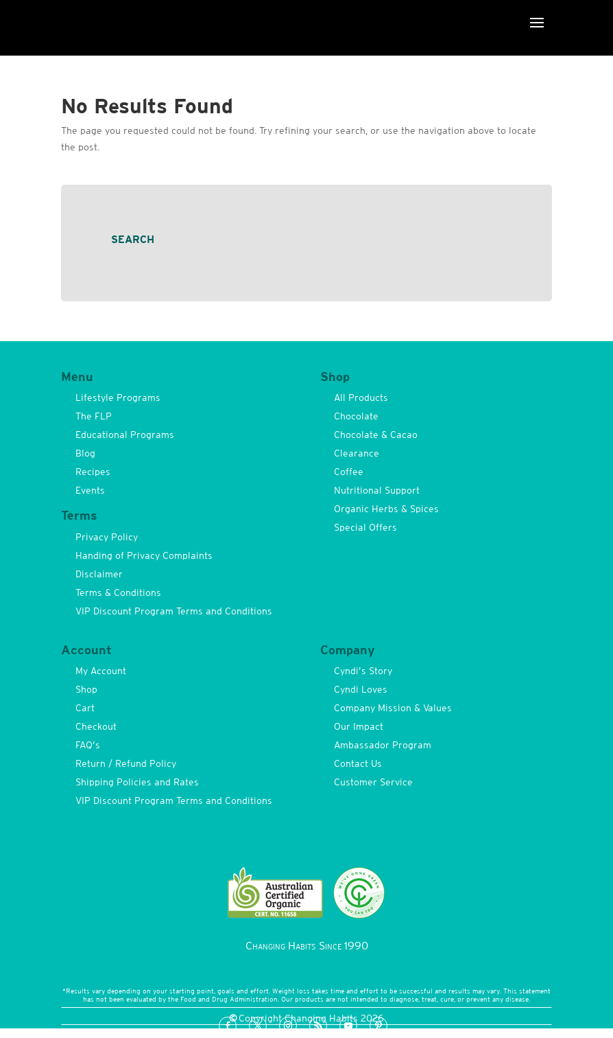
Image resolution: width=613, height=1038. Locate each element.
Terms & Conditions (118, 592)
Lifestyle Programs (117, 397)
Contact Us (358, 763)
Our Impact (358, 726)
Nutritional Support (377, 490)
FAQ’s (87, 744)
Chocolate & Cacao (376, 434)
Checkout (96, 726)
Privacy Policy (106, 536)
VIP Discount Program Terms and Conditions (173, 611)
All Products (361, 397)
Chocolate (356, 416)
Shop (86, 689)
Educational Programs (124, 434)
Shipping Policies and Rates (137, 781)
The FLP (93, 416)
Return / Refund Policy (125, 763)
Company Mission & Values (393, 707)
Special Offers (365, 527)
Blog (85, 453)
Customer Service (373, 781)
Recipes (92, 471)
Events (90, 490)
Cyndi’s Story (363, 670)
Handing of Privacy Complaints (144, 555)
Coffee (348, 471)
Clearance (356, 453)
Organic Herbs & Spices (386, 508)
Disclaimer (99, 573)
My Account (100, 670)
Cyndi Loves (360, 689)
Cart (85, 707)
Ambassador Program (382, 744)
